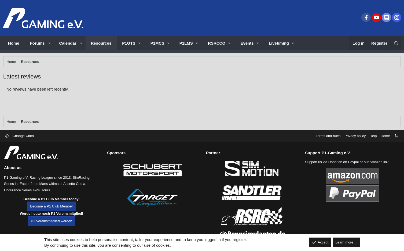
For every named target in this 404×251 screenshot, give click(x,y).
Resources (101, 43)
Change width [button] (23, 141)
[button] (49, 43)
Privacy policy (355, 141)
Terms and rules (328, 141)
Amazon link (379, 167)
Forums (37, 43)
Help (373, 141)
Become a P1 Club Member (51, 212)
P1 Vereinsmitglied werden (51, 226)
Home (13, 43)
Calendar (67, 43)
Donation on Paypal (343, 167)
